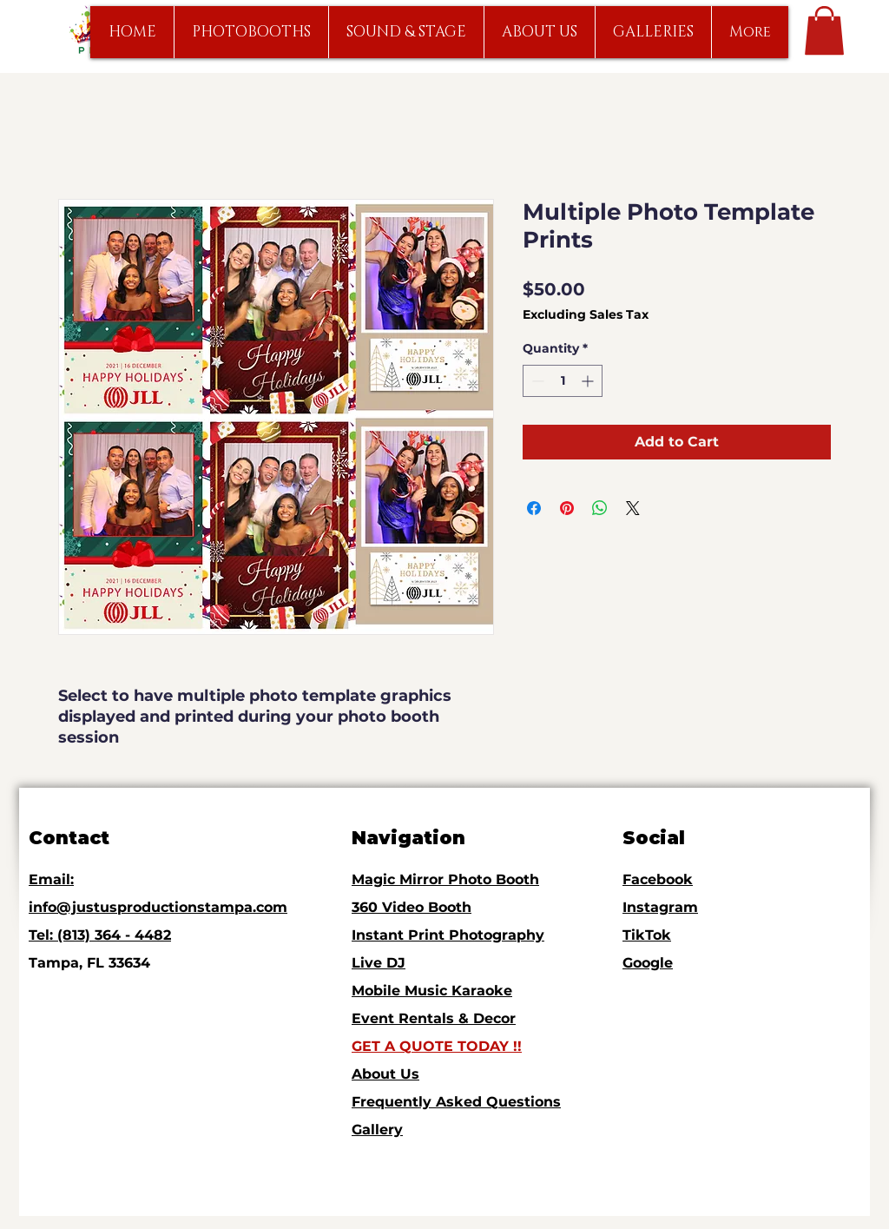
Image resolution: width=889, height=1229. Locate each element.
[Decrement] (536, 381)
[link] (824, 30)
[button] (251, 32)
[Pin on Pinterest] (566, 508)
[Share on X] (632, 508)
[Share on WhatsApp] (599, 508)
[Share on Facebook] (534, 508)
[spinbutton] (562, 381)
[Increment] (589, 381)
